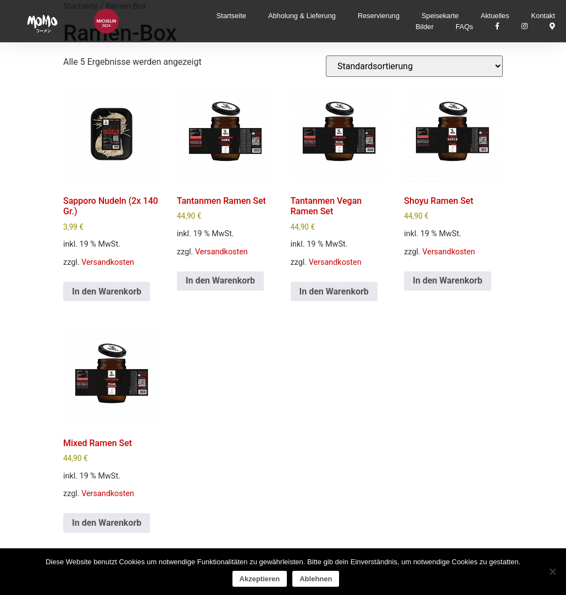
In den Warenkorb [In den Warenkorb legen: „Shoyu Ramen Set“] (447, 280)
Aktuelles (495, 16)
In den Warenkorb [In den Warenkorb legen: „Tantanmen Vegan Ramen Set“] (334, 291)
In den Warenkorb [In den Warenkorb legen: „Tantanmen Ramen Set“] (220, 280)
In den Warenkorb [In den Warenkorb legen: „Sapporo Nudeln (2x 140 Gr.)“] (106, 291)
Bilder (424, 27)
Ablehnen (315, 579)
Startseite (231, 16)
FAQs (464, 27)
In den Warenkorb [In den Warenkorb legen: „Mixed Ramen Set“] (106, 523)
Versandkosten (107, 262)
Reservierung (378, 16)
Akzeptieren (260, 579)
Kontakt (543, 16)
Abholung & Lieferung (302, 16)
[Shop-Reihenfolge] (414, 66)
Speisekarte (440, 16)
